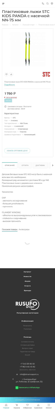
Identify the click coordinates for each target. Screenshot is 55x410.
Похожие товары (9, 229)
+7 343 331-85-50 (27, 364)
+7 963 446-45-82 (27, 367)
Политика (28, 329)
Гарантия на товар (27, 351)
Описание (10, 165)
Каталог (27, 272)
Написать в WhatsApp (29, 387)
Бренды (27, 290)
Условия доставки (27, 345)
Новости (28, 276)
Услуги (27, 286)
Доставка (40, 165)
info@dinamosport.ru (29, 374)
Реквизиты (27, 326)
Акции (27, 281)
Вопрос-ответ (27, 348)
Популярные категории (27, 313)
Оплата (25, 165)
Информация (27, 321)
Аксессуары (24, 229)
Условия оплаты (27, 342)
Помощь (27, 337)
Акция (27, 355)
